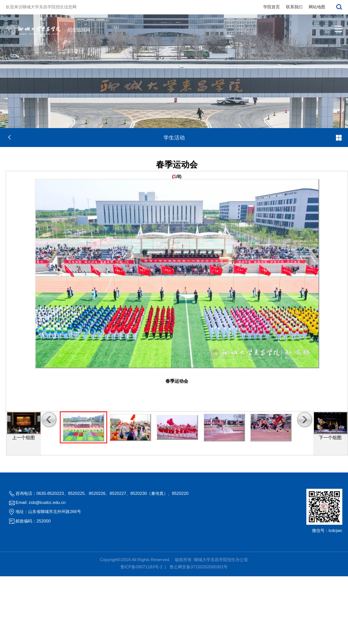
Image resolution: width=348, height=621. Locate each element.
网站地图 (317, 7)
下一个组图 (330, 437)
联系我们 (294, 7)
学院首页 (271, 7)
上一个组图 (23, 437)
